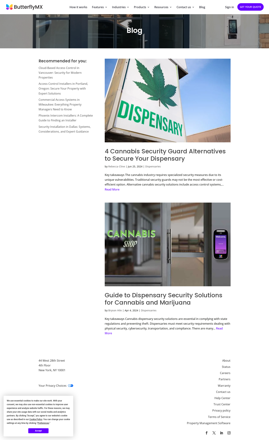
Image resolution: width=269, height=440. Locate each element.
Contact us (184, 7)
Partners (224, 379)
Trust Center (222, 404)
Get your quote (250, 7)
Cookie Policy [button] (35, 419)
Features (98, 7)
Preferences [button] (43, 423)
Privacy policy (221, 410)
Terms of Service (219, 417)
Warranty (224, 386)
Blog (202, 7)
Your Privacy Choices (56, 386)
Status (226, 367)
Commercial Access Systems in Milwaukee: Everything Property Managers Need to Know (60, 104)
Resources (161, 7)
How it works (78, 7)
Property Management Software (208, 423)
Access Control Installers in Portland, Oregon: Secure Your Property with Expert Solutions (63, 88)
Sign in (229, 7)
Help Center (222, 398)
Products (140, 7)
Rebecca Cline (116, 166)
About (226, 361)
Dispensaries (153, 166)
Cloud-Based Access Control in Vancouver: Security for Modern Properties (60, 72)
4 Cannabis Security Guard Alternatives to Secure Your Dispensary (165, 155)
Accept (38, 431)
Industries (119, 7)
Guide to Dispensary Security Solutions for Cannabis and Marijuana (163, 299)
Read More (112, 189)
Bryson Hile (115, 310)
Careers (225, 373)
